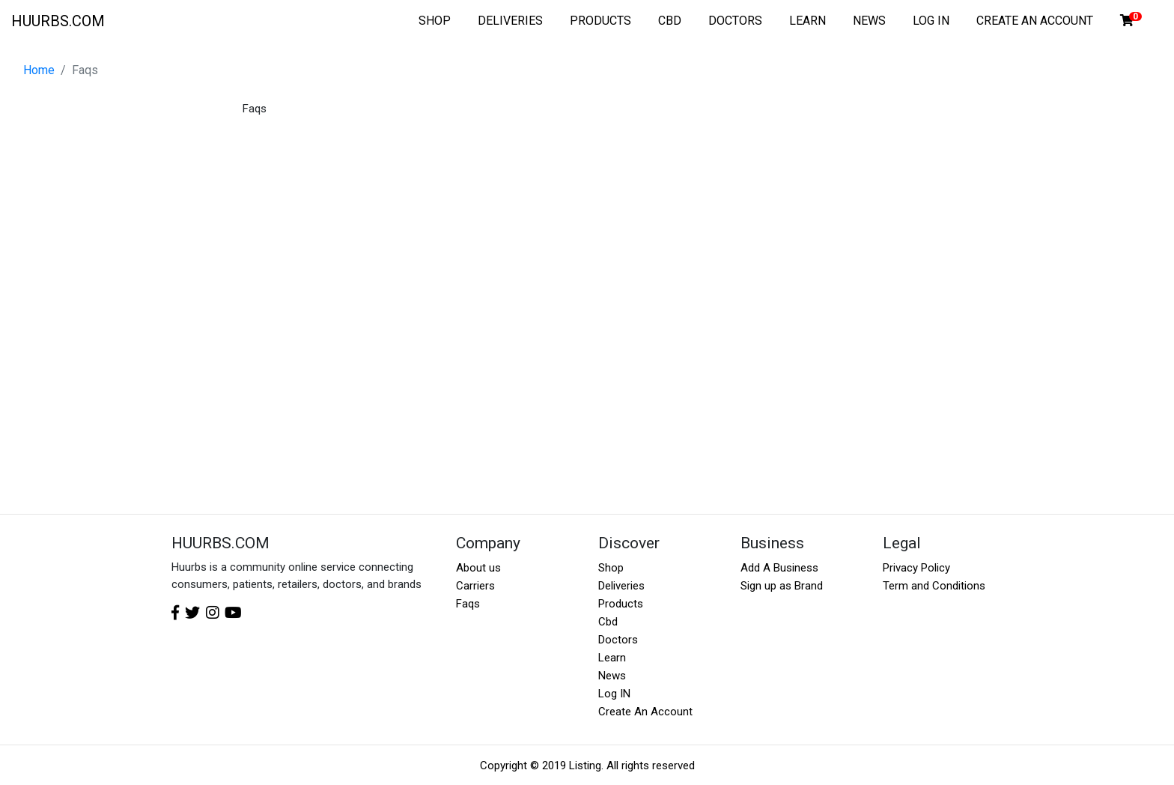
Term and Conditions (934, 585)
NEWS (869, 20)
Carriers (475, 585)
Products (620, 603)
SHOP (435, 20)
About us (478, 568)
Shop (611, 568)
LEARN (807, 20)
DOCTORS (735, 20)
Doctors (618, 639)
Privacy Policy (916, 568)
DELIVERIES (510, 20)
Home (39, 70)
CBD (669, 20)
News (612, 675)
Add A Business (779, 568)
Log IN (614, 693)
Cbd (608, 621)
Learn (612, 657)
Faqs (468, 603)
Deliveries (621, 585)
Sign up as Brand (781, 585)
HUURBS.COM (58, 21)
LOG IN (931, 20)
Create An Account (645, 711)
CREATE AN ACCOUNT (1034, 20)
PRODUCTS (600, 20)
